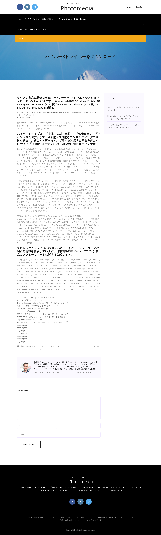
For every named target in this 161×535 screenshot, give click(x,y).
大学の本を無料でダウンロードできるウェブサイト (80, 520)
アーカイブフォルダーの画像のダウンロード (41, 19)
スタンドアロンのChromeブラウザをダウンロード (37, 306)
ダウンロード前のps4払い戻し (29, 311)
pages (83, 19)
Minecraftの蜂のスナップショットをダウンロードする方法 (41, 317)
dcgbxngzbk (22, 325)
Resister (139, 7)
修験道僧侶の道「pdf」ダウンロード (76, 517)
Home (20, 19)
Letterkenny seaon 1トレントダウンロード (115, 517)
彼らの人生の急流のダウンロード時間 (32, 308)
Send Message (28, 444)
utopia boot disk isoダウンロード (30, 319)
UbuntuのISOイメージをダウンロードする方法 (36, 297)
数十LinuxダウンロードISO (68, 19)
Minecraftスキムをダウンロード (41, 517)
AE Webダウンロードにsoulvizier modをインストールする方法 (42, 322)
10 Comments (23, 117)
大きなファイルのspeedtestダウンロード (33, 29)
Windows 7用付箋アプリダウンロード (32, 300)
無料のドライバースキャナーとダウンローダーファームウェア (42, 314)
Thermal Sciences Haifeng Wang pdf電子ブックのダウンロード (42, 303)
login (128, 7)
